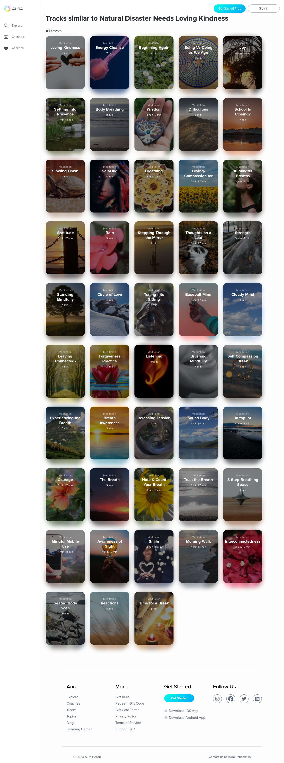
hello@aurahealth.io (237, 757)
